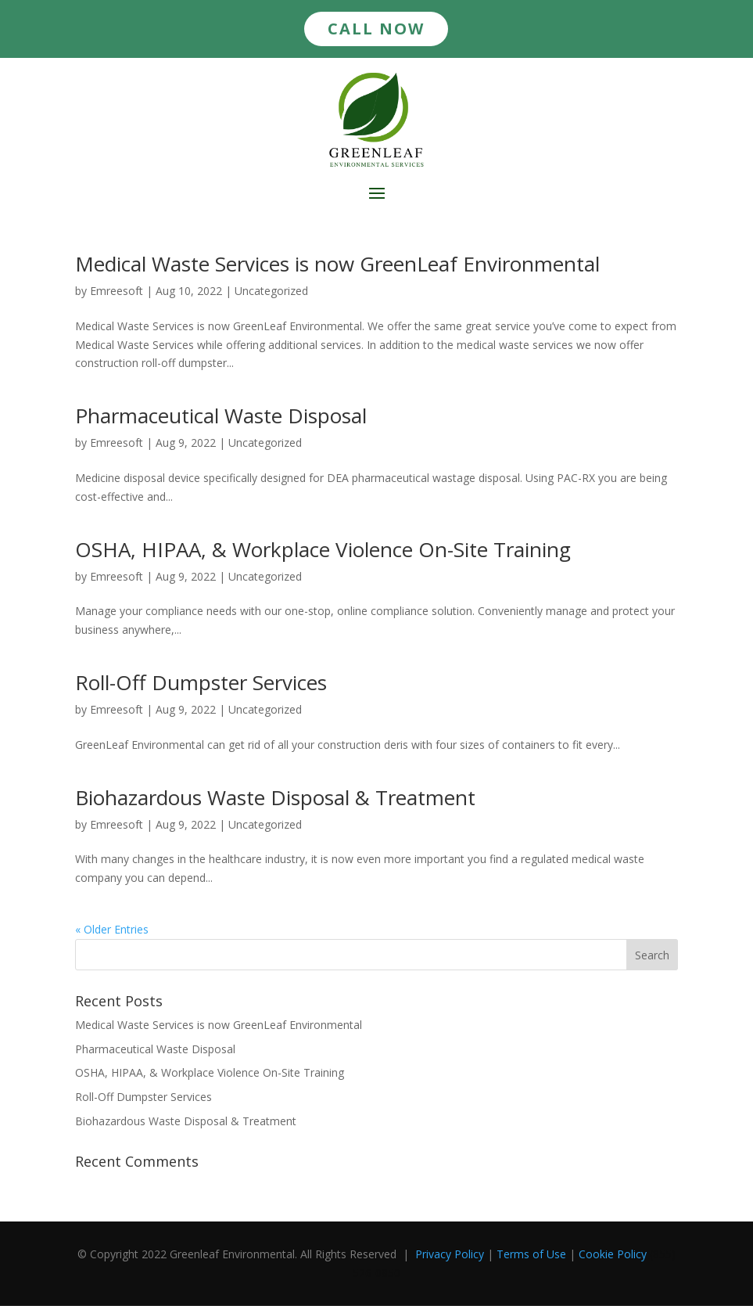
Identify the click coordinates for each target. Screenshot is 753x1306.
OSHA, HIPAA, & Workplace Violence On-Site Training (323, 549)
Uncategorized (271, 290)
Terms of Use (531, 1254)
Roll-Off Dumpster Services (201, 682)
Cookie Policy (613, 1254)
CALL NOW (376, 28)
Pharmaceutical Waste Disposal (221, 415)
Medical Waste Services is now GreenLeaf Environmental (337, 264)
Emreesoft (116, 290)
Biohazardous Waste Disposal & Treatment (275, 797)
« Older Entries (112, 929)
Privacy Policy (449, 1254)
